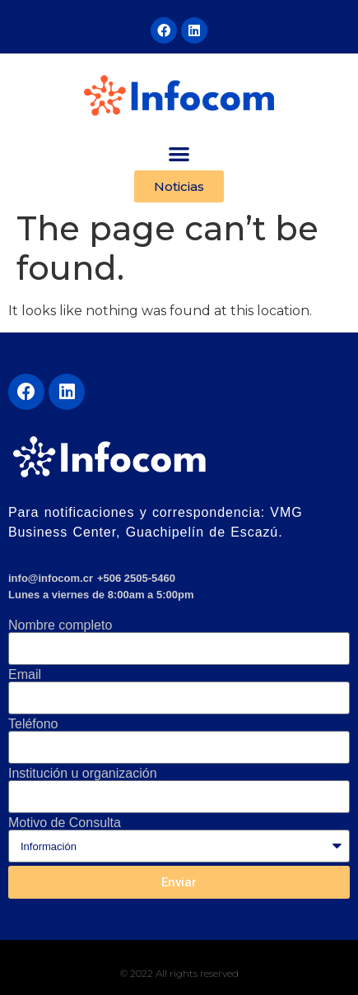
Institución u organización (82, 773)
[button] (179, 153)
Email (24, 674)
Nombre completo (60, 625)
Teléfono (33, 724)
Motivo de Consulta (64, 823)
